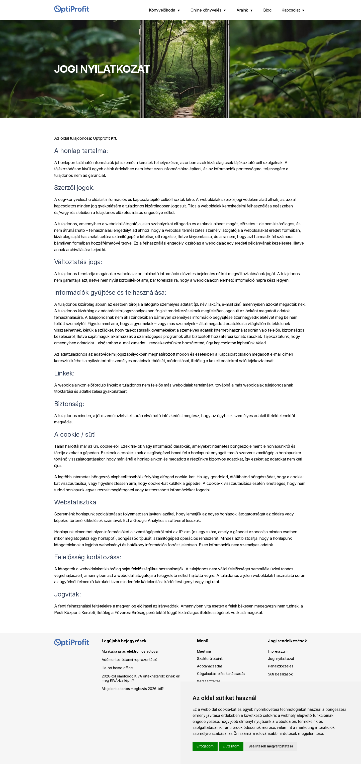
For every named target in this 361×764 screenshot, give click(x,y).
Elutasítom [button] (231, 746)
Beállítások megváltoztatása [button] (270, 746)
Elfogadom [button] (205, 746)
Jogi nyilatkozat (281, 658)
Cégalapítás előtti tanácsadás (221, 673)
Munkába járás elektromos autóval (130, 651)
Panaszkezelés (280, 666)
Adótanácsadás (210, 666)
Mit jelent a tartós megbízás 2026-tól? (133, 688)
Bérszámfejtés (209, 681)
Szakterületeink (210, 658)
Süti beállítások (280, 674)
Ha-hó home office (117, 668)
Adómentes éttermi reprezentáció (129, 659)
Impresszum (278, 651)
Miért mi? (204, 651)
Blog (267, 10)
